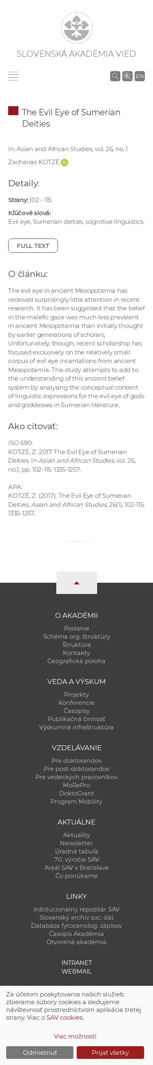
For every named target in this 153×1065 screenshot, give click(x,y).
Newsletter (76, 843)
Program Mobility (76, 801)
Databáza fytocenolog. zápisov (76, 925)
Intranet (77, 963)
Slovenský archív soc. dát (77, 917)
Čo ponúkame (76, 876)
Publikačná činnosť (76, 719)
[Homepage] (76, 27)
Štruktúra (76, 644)
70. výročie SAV (76, 859)
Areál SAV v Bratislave (76, 867)
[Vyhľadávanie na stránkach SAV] (115, 76)
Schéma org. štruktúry (76, 636)
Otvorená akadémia (76, 942)
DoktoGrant (76, 793)
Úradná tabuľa (76, 851)
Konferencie (76, 702)
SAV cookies (64, 1017)
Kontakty (76, 653)
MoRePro (76, 785)
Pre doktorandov (76, 760)
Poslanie (76, 628)
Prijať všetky (110, 1052)
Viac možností (75, 1036)
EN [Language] (140, 76)
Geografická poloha (76, 661)
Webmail (77, 971)
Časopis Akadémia (76, 934)
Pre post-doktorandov (76, 769)
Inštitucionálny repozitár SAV (76, 909)
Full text (33, 246)
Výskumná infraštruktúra (76, 727)
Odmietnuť (40, 1052)
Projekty (76, 694)
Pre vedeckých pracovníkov (76, 777)
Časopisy (77, 711)
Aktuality (76, 835)
